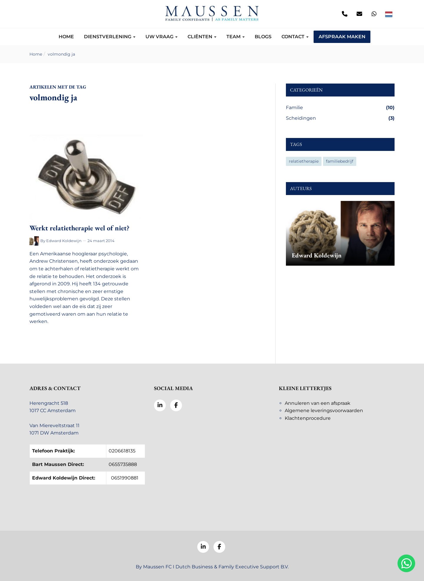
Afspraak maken (342, 36)
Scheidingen (340, 118)
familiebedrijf (339, 161)
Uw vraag (161, 36)
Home (66, 36)
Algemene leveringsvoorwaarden (324, 410)
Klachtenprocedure (308, 418)
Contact (295, 36)
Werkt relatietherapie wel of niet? (79, 227)
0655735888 (123, 464)
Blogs (263, 36)
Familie (340, 107)
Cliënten (202, 36)
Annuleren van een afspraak (317, 403)
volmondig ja (61, 54)
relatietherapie (304, 161)
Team (235, 36)
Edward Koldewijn (64, 240)
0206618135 (122, 451)
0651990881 (124, 478)
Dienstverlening (109, 36)
